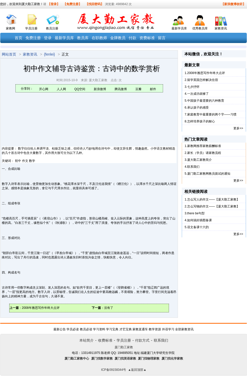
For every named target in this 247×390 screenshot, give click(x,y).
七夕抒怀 (193, 87)
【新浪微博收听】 (233, 4)
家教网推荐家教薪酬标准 (204, 146)
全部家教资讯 (184, 329)
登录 (48, 38)
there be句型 (196, 213)
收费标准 (105, 340)
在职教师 (99, 38)
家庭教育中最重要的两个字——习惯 (211, 114)
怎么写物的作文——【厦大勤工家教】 (213, 206)
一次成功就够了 (198, 94)
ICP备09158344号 (113, 370)
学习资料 (99, 329)
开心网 (43, 89)
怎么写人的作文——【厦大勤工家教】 (213, 199)
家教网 (10, 28)
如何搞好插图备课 (199, 220)
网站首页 (9, 54)
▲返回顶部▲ (137, 370)
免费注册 (33, 38)
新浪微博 (100, 89)
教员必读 (86, 329)
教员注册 (52, 28)
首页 (18, 38)
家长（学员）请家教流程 (204, 153)
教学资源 (155, 329)
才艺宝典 (125, 329)
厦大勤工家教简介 (199, 160)
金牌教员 (118, 38)
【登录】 (54, 4)
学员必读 (72, 329)
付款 (132, 38)
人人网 (61, 89)
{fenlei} (49, 54)
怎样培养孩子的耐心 (201, 121)
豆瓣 (138, 89)
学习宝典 (112, 329)
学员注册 (31, 28)
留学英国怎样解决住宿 (202, 80)
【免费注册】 (72, 4)
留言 (162, 38)
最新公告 (59, 329)
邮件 (153, 89)
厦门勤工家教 (124, 347)
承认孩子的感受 (198, 107)
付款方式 (142, 340)
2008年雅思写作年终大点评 (41, 308)
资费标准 (147, 38)
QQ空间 (80, 89)
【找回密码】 (94, 4)
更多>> (238, 128)
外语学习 (168, 329)
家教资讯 (221, 28)
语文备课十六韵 (198, 227)
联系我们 (193, 166)
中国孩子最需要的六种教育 (205, 100)
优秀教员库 (200, 28)
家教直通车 (140, 329)
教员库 (83, 38)
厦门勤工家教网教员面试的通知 (208, 173)
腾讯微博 (121, 89)
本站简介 (86, 340)
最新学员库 (179, 28)
